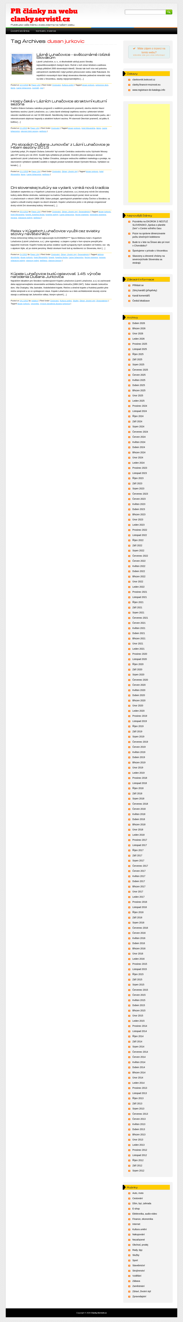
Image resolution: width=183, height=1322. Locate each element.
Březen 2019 (138, 763)
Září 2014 (137, 1042)
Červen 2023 (139, 500)
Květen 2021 (138, 629)
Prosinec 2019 (139, 717)
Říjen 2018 (138, 789)
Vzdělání (136, 1276)
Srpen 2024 (138, 427)
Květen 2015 (138, 1001)
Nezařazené (138, 1240)
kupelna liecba (61, 257)
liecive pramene (82, 215)
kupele (51, 257)
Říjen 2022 (138, 541)
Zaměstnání (138, 1287)
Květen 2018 (138, 815)
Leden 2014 (138, 1084)
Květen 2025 (138, 381)
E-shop (136, 1209)
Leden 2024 (138, 463)
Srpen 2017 (138, 861)
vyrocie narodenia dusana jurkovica (55, 304)
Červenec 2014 (140, 1052)
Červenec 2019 (140, 742)
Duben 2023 (138, 510)
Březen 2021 (138, 639)
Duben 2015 (138, 1006)
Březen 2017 (138, 887)
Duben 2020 (138, 696)
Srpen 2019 (138, 737)
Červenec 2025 (140, 370)
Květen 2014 (138, 1063)
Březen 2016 (138, 949)
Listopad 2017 (139, 846)
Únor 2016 (137, 954)
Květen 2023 (138, 505)
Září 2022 (137, 546)
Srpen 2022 (138, 551)
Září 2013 (137, 1104)
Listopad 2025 (139, 350)
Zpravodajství (84, 212)
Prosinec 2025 (139, 345)
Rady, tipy (137, 1251)
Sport (135, 1261)
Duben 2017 (138, 882)
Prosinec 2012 (139, 1151)
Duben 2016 (138, 944)
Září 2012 (137, 1166)
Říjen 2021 (138, 603)
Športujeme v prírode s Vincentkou (150, 251)
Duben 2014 (138, 1068)
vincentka (35, 304)
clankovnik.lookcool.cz (143, 80)
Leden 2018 (138, 835)
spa (41, 88)
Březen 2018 (138, 825)
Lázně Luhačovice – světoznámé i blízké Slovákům (73, 56)
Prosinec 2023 (139, 469)
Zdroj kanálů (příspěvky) (144, 291)
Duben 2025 (138, 386)
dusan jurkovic (88, 85)
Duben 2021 (138, 634)
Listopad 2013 (139, 1094)
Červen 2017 (139, 872)
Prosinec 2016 (139, 903)
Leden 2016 (138, 959)
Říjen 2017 (138, 851)
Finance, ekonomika (142, 1220)
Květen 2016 (138, 939)
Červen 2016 (139, 934)
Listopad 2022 (139, 536)
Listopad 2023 (139, 474)
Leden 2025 (138, 401)
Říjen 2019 (138, 727)
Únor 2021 (137, 644)
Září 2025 (137, 360)
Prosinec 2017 (139, 841)
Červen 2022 (139, 562)
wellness (43, 131)
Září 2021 (137, 608)
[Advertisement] (149, 154)
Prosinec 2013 (139, 1089)
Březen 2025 (138, 391)
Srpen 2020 (138, 675)
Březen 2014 (138, 1073)
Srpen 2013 (138, 1109)
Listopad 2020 (139, 660)
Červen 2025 (139, 376)
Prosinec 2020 (139, 655)
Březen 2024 (138, 453)
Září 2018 (137, 794)
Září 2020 (137, 670)
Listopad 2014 (139, 1032)
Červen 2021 (139, 624)
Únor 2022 (137, 582)
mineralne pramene (98, 215)
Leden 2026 (138, 339)
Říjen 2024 (138, 417)
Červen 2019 (139, 748)
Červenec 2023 (140, 494)
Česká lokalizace (141, 301)
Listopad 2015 (139, 970)
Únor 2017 (137, 892)
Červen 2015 (139, 996)
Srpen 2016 (138, 923)
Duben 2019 (138, 758)
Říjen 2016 (138, 913)
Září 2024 (137, 422)
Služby (76, 301)
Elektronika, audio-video (144, 1214)
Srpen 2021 (138, 613)
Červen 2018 (139, 810)
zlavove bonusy (55, 260)
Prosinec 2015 (139, 965)
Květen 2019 (138, 753)
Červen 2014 (139, 1058)
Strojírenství (138, 1271)
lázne (13, 88)
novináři (35, 88)
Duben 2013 (138, 1130)
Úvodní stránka (20, 30)
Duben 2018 (138, 820)
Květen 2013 (138, 1125)
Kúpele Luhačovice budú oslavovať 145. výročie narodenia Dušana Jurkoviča (56, 275)
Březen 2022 (138, 577)
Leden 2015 (138, 1021)
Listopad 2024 (139, 412)
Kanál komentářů (141, 296)
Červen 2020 (139, 686)
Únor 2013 (137, 1140)
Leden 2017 (138, 897)
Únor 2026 (137, 334)
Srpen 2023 (138, 489)
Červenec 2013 (140, 1115)
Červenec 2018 (140, 804)
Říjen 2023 (138, 479)
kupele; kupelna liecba (34, 215)
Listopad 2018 (139, 784)
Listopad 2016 (139, 908)
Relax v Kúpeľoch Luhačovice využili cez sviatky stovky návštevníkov (55, 232)
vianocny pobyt (32, 260)
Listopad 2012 (139, 1156)
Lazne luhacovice (23, 88)
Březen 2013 (138, 1135)
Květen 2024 (138, 443)
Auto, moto (138, 1194)
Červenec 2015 (140, 990)
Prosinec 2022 (139, 531)
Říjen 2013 (138, 1099)
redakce (34, 301)
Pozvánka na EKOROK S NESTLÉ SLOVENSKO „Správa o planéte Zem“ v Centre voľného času (150, 226)
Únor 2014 (137, 1078)
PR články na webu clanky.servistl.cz (44, 15)
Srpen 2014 (138, 1047)
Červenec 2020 (140, 680)
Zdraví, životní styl (70, 171)
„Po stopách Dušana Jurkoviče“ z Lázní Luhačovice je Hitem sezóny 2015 (60, 145)
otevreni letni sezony (29, 131)
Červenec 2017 (140, 866)
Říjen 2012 (138, 1161)
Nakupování (138, 1235)
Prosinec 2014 (139, 1027)
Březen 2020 (138, 701)
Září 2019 (137, 732)
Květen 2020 (138, 691)
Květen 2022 (138, 567)
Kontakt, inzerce (46, 30)
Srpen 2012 (138, 1171)
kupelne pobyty (52, 215)
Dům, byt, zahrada (141, 1204)
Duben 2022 (138, 572)
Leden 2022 (138, 587)
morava (14, 218)
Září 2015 (137, 980)
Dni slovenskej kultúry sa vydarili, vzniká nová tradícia (60, 187)
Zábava (136, 1282)
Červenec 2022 (140, 556)
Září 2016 (137, 918)
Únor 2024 (137, 458)
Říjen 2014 (138, 1037)
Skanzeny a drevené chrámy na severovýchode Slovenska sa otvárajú (148, 260)
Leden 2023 (138, 525)
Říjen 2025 (138, 355)
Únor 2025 (137, 396)
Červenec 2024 (140, 432)
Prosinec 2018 (139, 779)
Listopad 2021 (139, 598)
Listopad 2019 (139, 722)
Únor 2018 (137, 830)
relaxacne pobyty (25, 218)
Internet (136, 1225)
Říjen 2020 (138, 665)
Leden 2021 (138, 649)
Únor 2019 (137, 768)
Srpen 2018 (138, 799)
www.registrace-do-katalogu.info (148, 91)
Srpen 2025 (138, 365)
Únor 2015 (137, 1016)
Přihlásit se (138, 286)
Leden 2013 (138, 1146)
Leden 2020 (138, 711)
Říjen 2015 (138, 975)
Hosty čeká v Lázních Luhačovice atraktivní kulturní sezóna (59, 102)
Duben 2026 (138, 324)
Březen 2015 (138, 1011)
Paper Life (35, 85)
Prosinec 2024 (139, 407)
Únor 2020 (137, 706)
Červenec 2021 (140, 618)
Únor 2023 (137, 520)
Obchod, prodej (140, 1245)
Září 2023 (137, 484)
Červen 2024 (139, 438)
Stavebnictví (138, 1266)
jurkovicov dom (102, 85)
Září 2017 (137, 856)
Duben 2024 (138, 448)
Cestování (56, 85)
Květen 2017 (138, 877)
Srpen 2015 (138, 985)
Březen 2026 (138, 329)
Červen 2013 (139, 1120)
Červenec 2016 (140, 928)
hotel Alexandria (88, 128)
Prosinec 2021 (139, 593)
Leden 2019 (138, 773)
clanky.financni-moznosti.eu (146, 85)
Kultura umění (68, 85)
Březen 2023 (138, 515)
